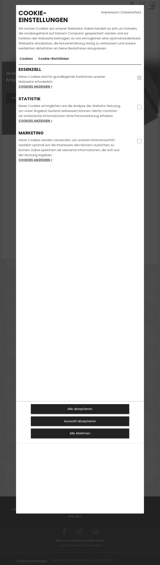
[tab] (26, 58)
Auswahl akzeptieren (80, 421)
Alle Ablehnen (80, 433)
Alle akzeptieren (80, 409)
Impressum (110, 12)
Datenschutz (131, 12)
